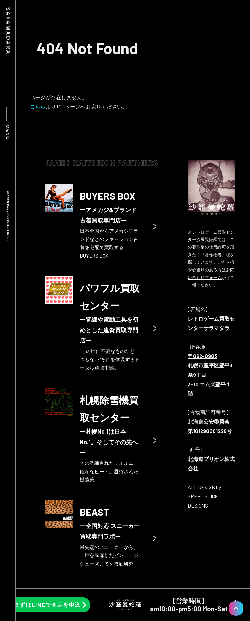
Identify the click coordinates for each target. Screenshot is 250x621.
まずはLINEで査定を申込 (47, 605)
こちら (38, 106)
